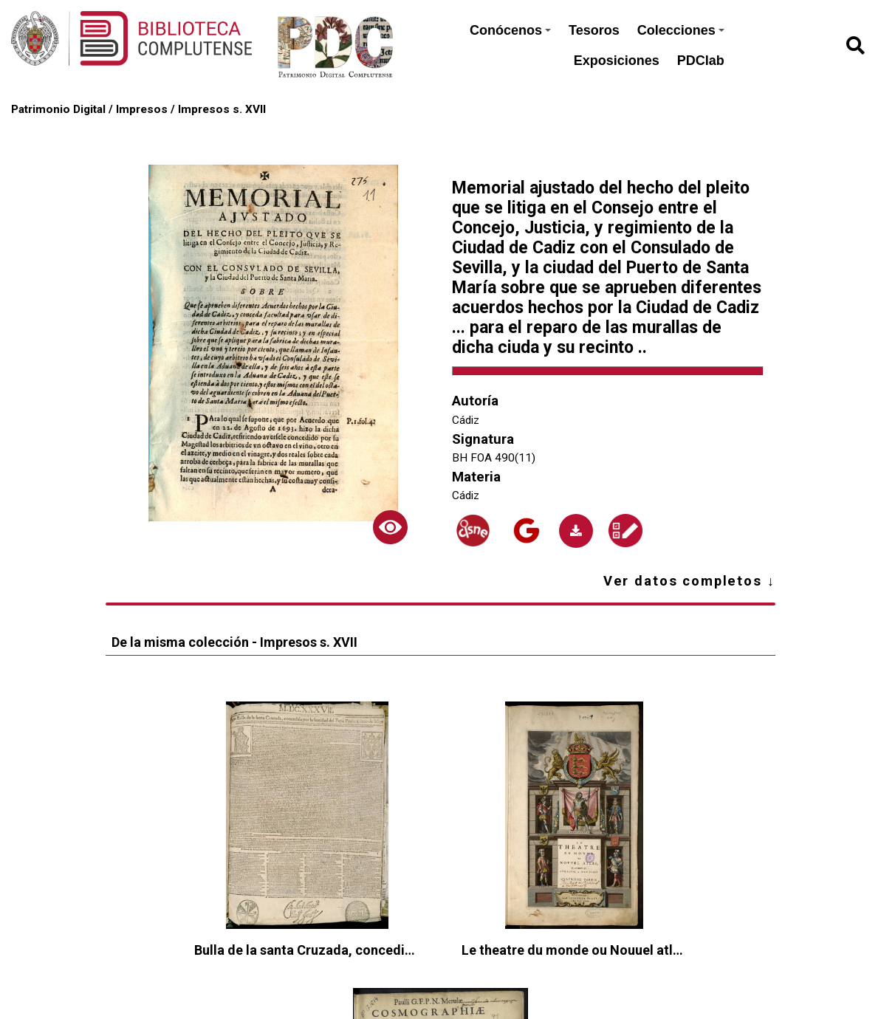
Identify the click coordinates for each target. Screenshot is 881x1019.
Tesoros (594, 30)
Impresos (142, 109)
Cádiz (465, 420)
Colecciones (680, 30)
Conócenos (510, 30)
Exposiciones (616, 60)
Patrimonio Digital (58, 109)
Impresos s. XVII (222, 109)
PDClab (700, 60)
